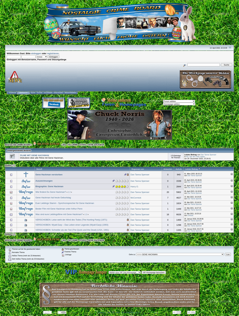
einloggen (36, 53)
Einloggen (58, 93)
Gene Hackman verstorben (48, 174)
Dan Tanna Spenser (208, 155)
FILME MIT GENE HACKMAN (34, 155)
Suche (39, 93)
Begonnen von (138, 169)
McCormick (136, 197)
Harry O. (135, 186)
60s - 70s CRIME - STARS (74, 145)
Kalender (48, 93)
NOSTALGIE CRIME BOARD (18, 145)
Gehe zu (132, 254)
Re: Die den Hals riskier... (196, 157)
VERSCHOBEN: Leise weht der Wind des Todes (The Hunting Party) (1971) (71, 219)
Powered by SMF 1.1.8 (105, 313)
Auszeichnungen (43, 181)
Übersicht (23, 93)
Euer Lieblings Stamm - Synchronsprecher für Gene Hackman (64, 203)
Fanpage (12, 93)
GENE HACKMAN (96, 145)
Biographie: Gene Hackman (49, 186)
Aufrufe (179, 169)
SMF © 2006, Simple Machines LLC (128, 313)
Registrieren (70, 93)
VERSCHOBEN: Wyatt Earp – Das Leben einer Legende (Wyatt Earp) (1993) (71, 225)
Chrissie (190, 215)
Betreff (39, 169)
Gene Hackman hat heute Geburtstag (53, 197)
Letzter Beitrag (192, 169)
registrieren (53, 53)
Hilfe (33, 93)
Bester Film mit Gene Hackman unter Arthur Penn (58, 208)
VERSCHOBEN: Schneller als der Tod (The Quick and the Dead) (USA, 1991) (72, 230)
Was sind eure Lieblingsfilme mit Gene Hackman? (59, 214)
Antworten (168, 169)
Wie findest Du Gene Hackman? (50, 192)
